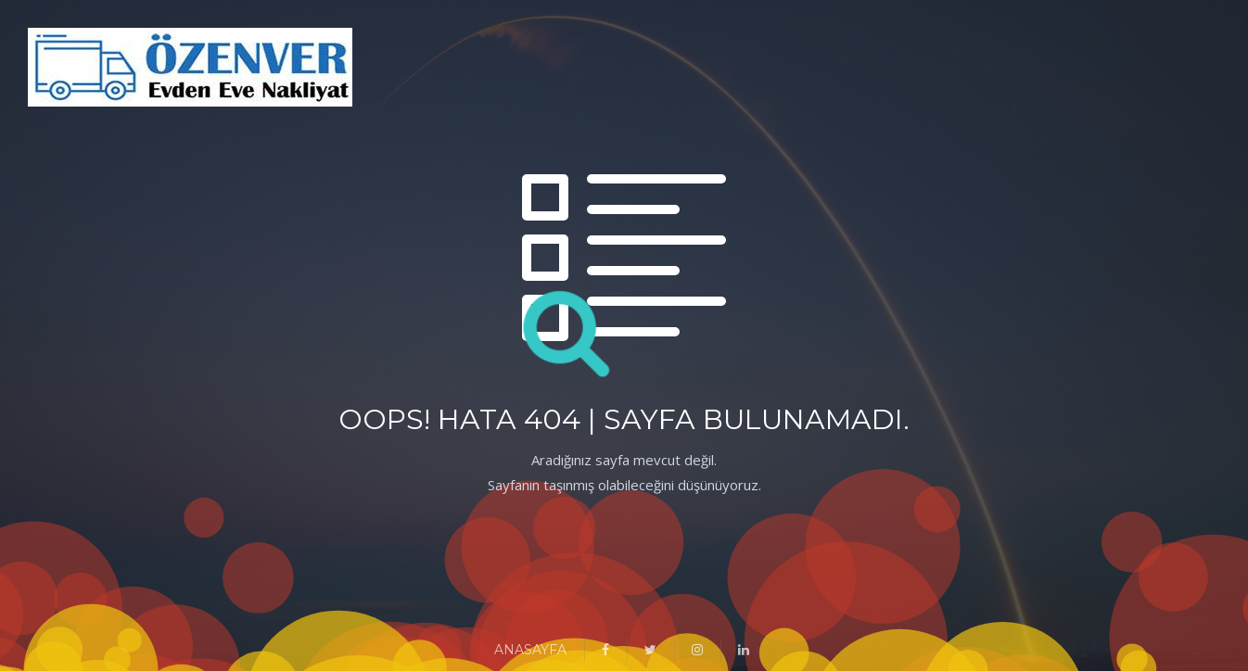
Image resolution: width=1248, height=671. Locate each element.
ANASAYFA (530, 649)
